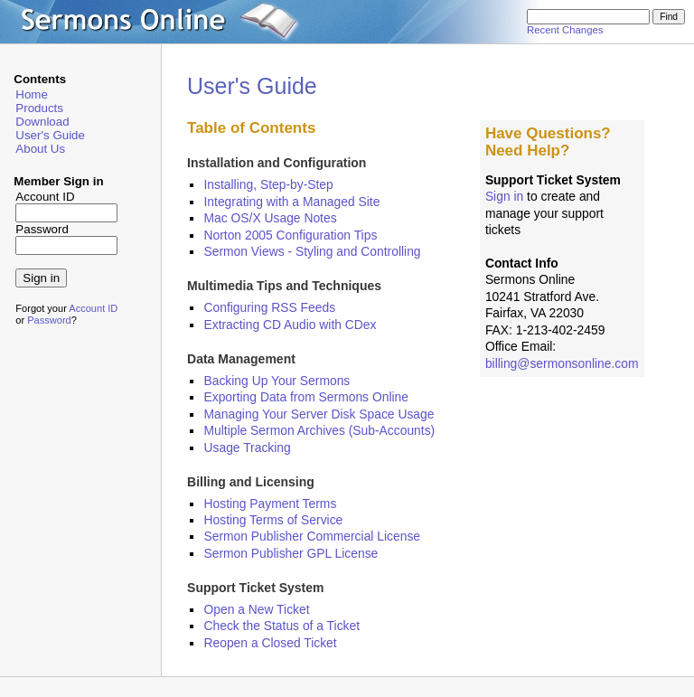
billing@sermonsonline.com (562, 363)
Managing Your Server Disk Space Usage (318, 414)
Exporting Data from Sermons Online (305, 397)
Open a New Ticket (256, 609)
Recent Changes (565, 29)
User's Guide (50, 135)
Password (49, 320)
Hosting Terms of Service (272, 520)
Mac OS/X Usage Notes (269, 218)
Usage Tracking (246, 447)
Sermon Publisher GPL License (290, 553)
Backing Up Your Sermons (276, 380)
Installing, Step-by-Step (268, 184)
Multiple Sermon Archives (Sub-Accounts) (319, 430)
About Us (40, 148)
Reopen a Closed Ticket (269, 643)
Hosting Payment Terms (269, 503)
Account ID (93, 308)
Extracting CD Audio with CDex (289, 324)
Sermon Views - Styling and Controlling (311, 251)
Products (39, 108)
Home (31, 94)
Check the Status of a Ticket (281, 625)
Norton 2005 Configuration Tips (290, 235)
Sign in (504, 196)
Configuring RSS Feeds (269, 307)
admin (28, 348)
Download (42, 121)
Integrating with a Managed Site (291, 201)
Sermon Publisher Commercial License (311, 536)
